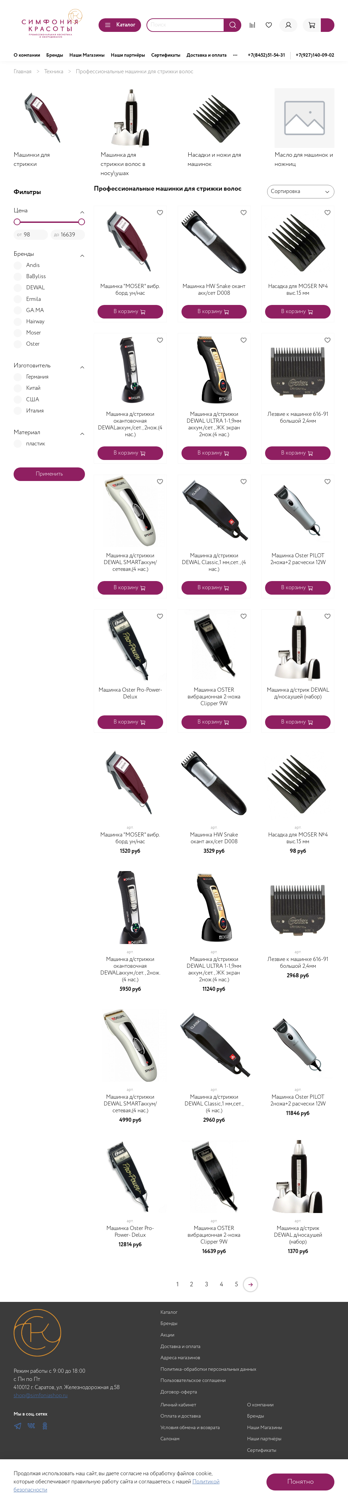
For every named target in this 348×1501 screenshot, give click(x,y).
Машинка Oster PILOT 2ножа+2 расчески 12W (298, 559)
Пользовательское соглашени (193, 1380)
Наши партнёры (128, 55)
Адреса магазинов (180, 1358)
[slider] (17, 222)
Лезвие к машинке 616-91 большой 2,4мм (297, 417)
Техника (53, 72)
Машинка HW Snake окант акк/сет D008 (213, 290)
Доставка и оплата (207, 55)
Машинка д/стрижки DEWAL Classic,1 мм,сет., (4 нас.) (214, 562)
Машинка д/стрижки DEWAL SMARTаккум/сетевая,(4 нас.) (130, 562)
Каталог (119, 25)
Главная (23, 72)
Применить (49, 474)
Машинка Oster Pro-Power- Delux (130, 693)
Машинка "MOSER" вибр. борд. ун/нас (130, 290)
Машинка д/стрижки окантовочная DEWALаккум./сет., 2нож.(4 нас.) (130, 424)
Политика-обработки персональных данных (208, 1369)
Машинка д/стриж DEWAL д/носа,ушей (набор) (298, 693)
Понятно (300, 1482)
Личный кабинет (178, 1405)
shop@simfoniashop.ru (41, 1396)
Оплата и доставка (180, 1416)
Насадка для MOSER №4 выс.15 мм (298, 290)
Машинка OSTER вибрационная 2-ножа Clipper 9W (214, 697)
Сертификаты (165, 55)
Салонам (169, 1439)
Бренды (54, 55)
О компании (27, 55)
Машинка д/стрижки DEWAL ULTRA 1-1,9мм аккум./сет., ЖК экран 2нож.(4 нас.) (214, 424)
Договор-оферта (178, 1392)
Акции (167, 1335)
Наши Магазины (87, 55)
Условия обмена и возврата (190, 1427)
